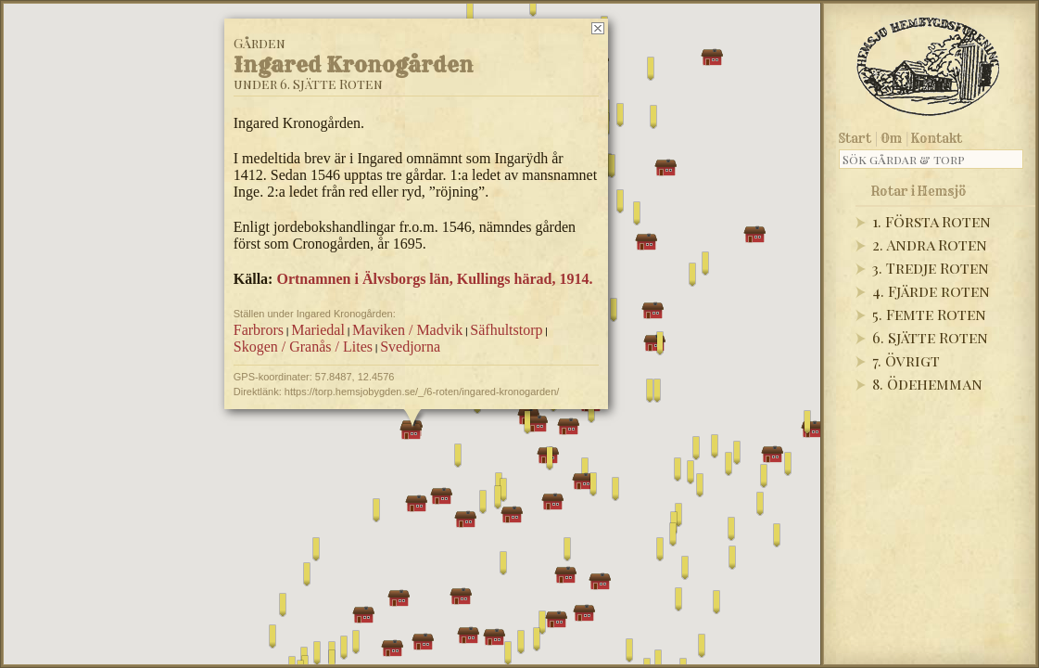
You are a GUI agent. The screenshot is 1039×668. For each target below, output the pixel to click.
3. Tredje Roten (930, 267)
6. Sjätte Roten (930, 337)
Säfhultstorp (506, 330)
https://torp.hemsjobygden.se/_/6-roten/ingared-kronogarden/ (421, 391)
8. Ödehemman (927, 383)
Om (891, 138)
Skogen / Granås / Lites (302, 346)
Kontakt (936, 138)
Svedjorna (410, 346)
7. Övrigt (906, 360)
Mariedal (318, 330)
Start (855, 138)
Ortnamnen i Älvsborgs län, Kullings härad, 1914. (434, 279)
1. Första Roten (931, 221)
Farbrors (258, 330)
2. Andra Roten (929, 244)
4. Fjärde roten (931, 291)
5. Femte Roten (929, 314)
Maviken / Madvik (407, 330)
